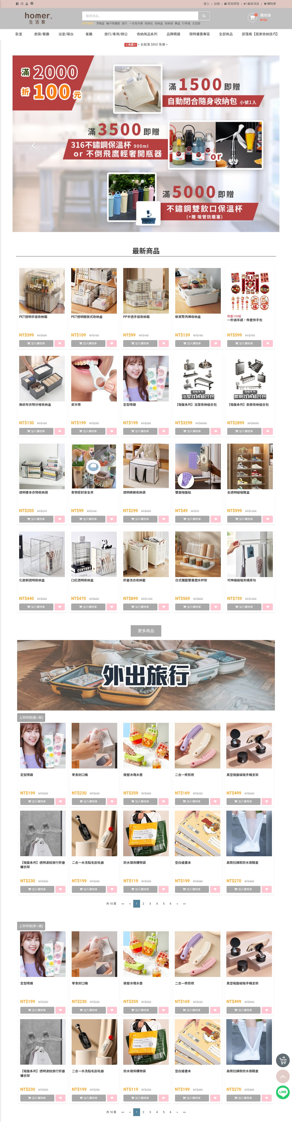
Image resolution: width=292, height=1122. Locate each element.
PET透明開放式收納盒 (87, 317)
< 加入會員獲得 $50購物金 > (146, 41)
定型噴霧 (129, 404)
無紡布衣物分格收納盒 (35, 404)
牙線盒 (100, 23)
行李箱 (186, 23)
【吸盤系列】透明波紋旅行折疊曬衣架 (42, 865)
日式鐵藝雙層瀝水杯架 (191, 580)
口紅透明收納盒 (82, 580)
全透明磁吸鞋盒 (238, 492)
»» (184, 903)
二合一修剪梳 (184, 775)
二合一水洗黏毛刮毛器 (88, 862)
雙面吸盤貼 (183, 492)
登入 (207, 3)
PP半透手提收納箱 (136, 317)
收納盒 (159, 23)
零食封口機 (80, 775)
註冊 (217, 3)
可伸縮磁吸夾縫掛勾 (241, 580)
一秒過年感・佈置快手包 (244, 320)
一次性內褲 (136, 23)
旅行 (124, 23)
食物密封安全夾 (82, 492)
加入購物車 (38, 343)
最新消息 (251, 3)
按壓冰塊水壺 (133, 775)
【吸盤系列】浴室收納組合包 (196, 404)
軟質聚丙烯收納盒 (188, 317)
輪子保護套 (113, 23)
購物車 (270, 3)
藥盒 (177, 23)
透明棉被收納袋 (134, 492)
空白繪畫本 (183, 862)
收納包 (149, 23)
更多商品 (146, 630)
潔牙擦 (76, 404)
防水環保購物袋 (134, 862)
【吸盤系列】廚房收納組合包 (248, 404)
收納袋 (169, 23)
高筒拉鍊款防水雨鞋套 (242, 862)
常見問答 (231, 3)
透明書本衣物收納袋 (33, 492)
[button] (33, 144)
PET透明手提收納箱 (33, 317)
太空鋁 (196, 23)
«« (123, 903)
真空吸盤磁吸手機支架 (242, 775)
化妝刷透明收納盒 (32, 580)
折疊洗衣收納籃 (134, 580)
